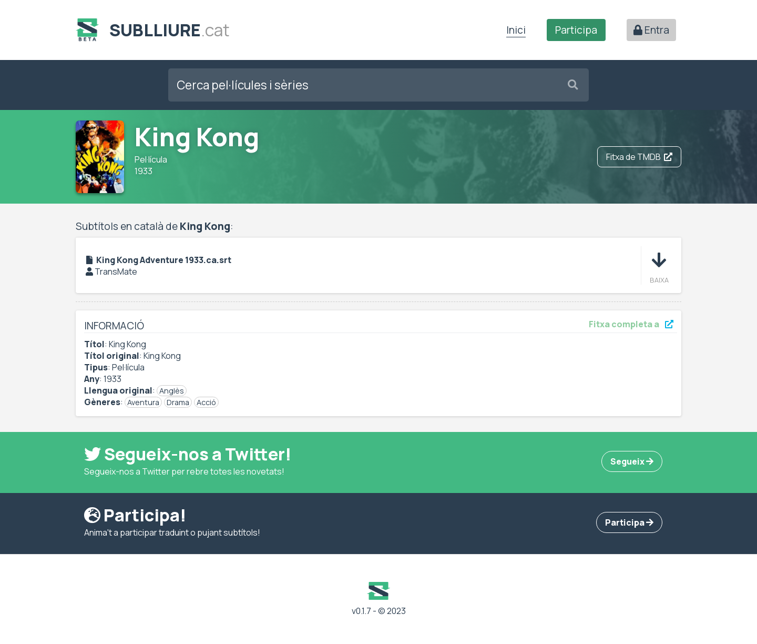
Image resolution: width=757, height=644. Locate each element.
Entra (651, 30)
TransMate (116, 271)
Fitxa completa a (631, 324)
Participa (576, 30)
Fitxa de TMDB (639, 157)
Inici (516, 30)
